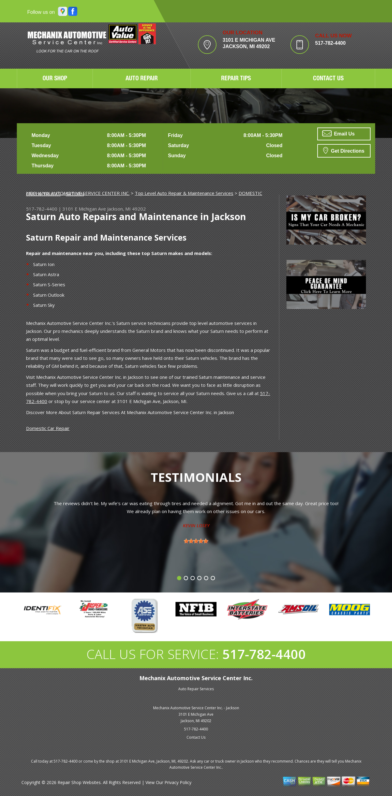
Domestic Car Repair (48, 428)
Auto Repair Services (196, 688)
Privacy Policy (177, 782)
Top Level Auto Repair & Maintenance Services (184, 193)
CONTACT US (328, 79)
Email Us (338, 133)
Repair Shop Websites (79, 782)
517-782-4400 (330, 43)
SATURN (75, 194)
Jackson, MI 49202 (126, 209)
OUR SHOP (55, 79)
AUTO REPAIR (142, 79)
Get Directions (343, 150)
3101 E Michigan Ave (84, 209)
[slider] (196, 541)
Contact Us (196, 737)
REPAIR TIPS (236, 79)
